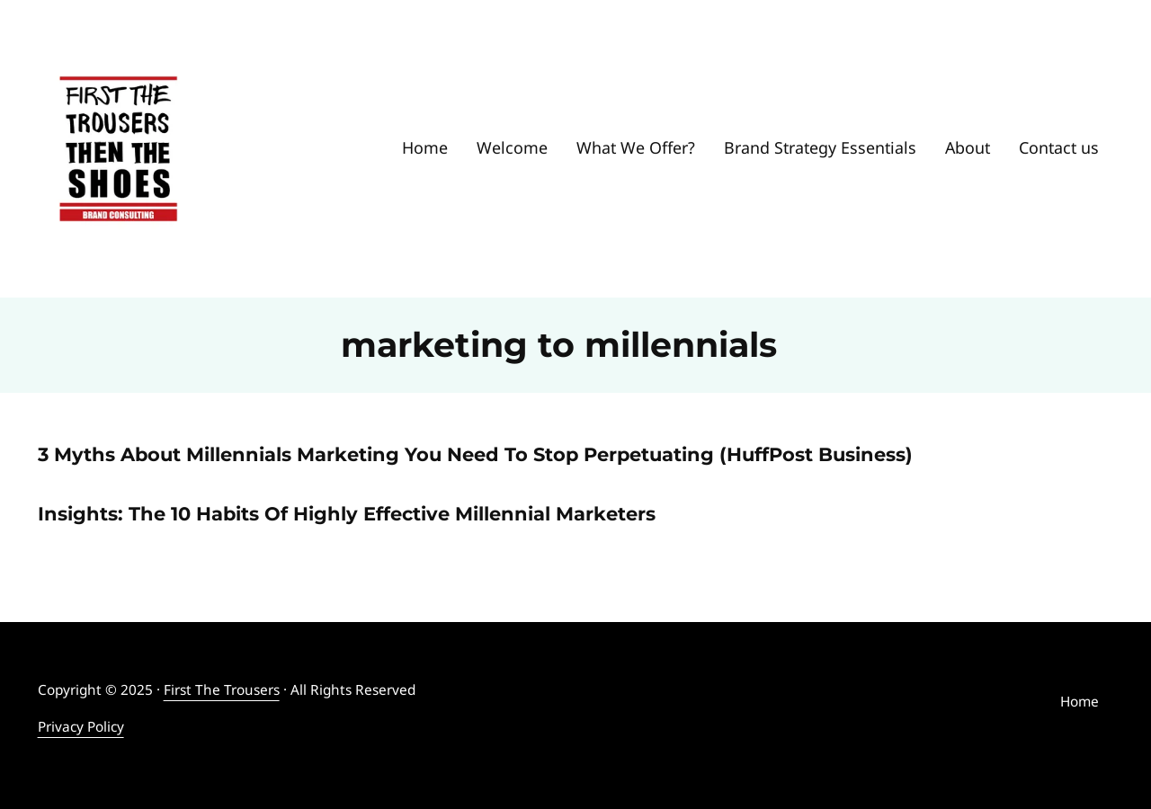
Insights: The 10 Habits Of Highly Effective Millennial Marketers (347, 513)
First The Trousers (222, 689)
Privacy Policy (81, 726)
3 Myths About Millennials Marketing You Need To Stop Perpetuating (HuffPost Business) (475, 454)
